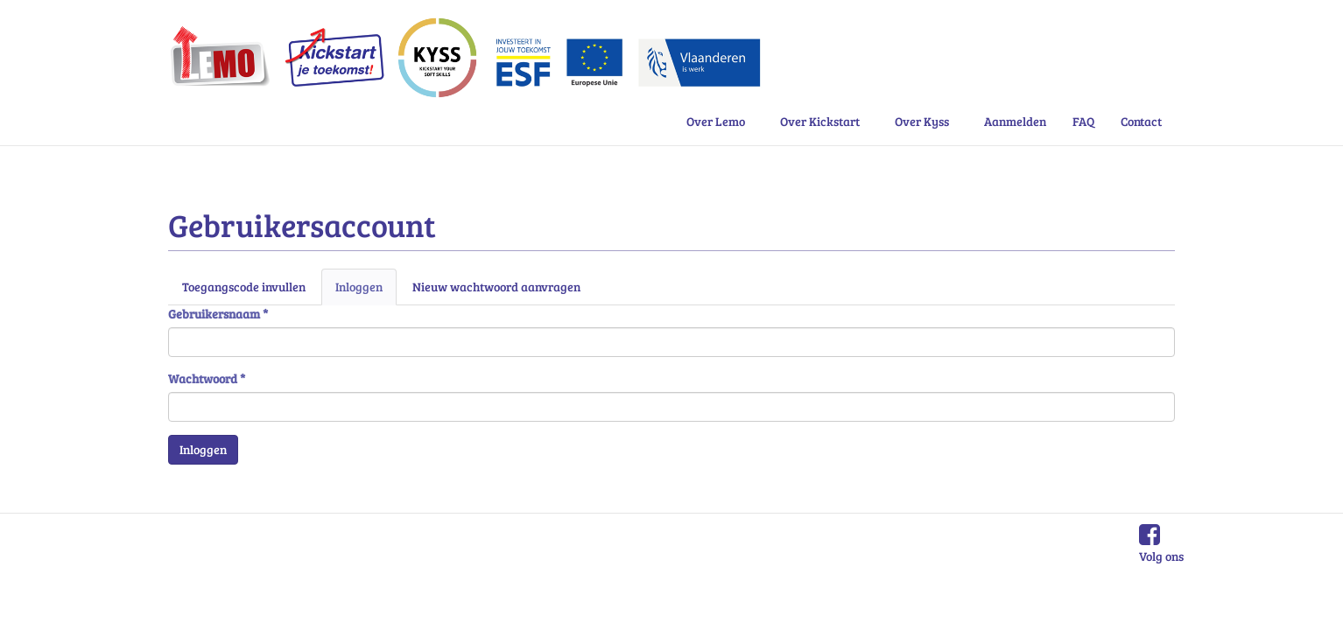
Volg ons (1161, 556)
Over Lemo (715, 121)
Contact (1141, 121)
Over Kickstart (820, 121)
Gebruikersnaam (218, 313)
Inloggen (366, 291)
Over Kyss (922, 121)
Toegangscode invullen (244, 286)
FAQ (1083, 121)
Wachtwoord (206, 378)
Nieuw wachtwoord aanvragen (496, 286)
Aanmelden (1015, 121)
